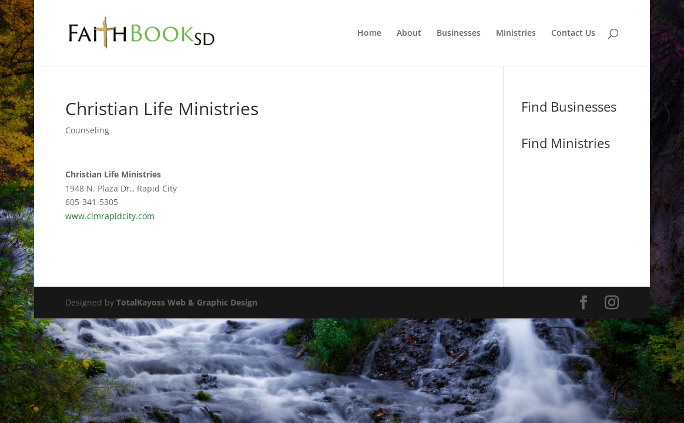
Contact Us (573, 33)
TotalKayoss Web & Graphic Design (186, 302)
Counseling (87, 130)
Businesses (459, 33)
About (409, 33)
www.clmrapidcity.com (110, 215)
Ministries (516, 33)
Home (369, 33)
